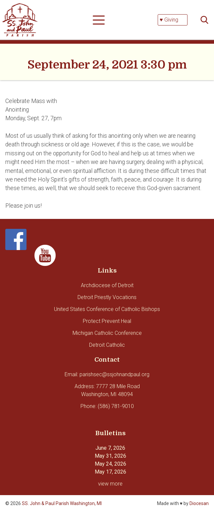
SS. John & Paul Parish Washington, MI (62, 503)
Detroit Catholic (107, 345)
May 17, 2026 (110, 472)
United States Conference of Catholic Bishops (107, 309)
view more (110, 484)
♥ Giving (169, 20)
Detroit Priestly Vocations (107, 297)
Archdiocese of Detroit (107, 285)
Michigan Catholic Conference (107, 333)
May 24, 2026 (110, 464)
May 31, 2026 (110, 456)
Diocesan (199, 503)
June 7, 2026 (110, 448)
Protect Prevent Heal (107, 321)
